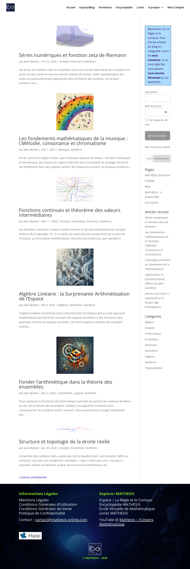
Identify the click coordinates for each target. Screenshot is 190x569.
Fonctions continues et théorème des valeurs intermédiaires (69, 212)
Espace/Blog (87, 7)
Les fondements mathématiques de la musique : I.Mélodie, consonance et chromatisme (73, 140)
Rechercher (162, 158)
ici (162, 77)
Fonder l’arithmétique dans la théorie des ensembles (65, 384)
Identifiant (151, 92)
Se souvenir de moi (156, 122)
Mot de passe (153, 106)
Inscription (151, 202)
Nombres (90, 61)
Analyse (64, 61)
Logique (78, 393)
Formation (105, 7)
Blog (147, 186)
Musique (63, 149)
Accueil (70, 7)
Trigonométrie (154, 368)
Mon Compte (176, 7)
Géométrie (75, 305)
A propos (154, 7)
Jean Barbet (31, 61)
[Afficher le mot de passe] (165, 112)
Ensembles (78, 221)
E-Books (150, 181)
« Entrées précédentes (33, 477)
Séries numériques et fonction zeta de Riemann (72, 55)
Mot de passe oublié (157, 147)
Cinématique (153, 333)
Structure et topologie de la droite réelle (64, 441)
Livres (140, 7)
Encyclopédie (124, 7)
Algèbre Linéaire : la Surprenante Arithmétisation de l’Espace (74, 296)
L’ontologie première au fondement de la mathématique (157, 264)
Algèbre (63, 305)
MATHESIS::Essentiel (157, 175)
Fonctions (77, 61)
